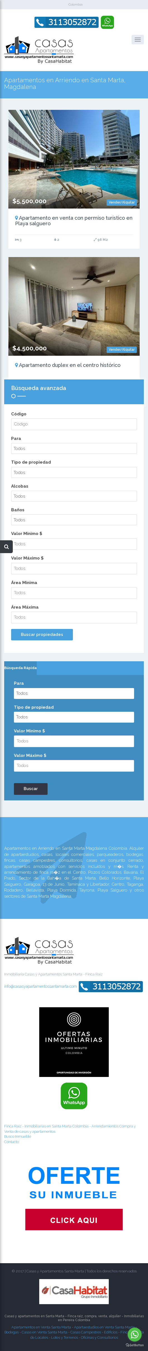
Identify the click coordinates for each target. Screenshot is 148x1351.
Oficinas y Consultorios (99, 1337)
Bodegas (11, 1332)
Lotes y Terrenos (64, 1337)
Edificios (110, 1332)
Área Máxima (25, 607)
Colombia (75, 4)
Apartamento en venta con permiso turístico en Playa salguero (73, 220)
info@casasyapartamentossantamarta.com (40, 986)
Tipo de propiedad (31, 462)
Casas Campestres (85, 1332)
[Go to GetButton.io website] (135, 1345)
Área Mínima (24, 582)
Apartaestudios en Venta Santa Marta (104, 1327)
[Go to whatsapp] (135, 1335)
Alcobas (19, 486)
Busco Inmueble (17, 1136)
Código (18, 414)
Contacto (11, 1142)
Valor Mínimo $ (26, 533)
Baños (17, 509)
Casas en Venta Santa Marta (44, 1332)
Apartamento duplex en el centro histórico (67, 365)
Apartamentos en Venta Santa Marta (41, 1327)
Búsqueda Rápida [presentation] (20, 668)
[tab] (20, 668)
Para (16, 438)
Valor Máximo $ (27, 558)
